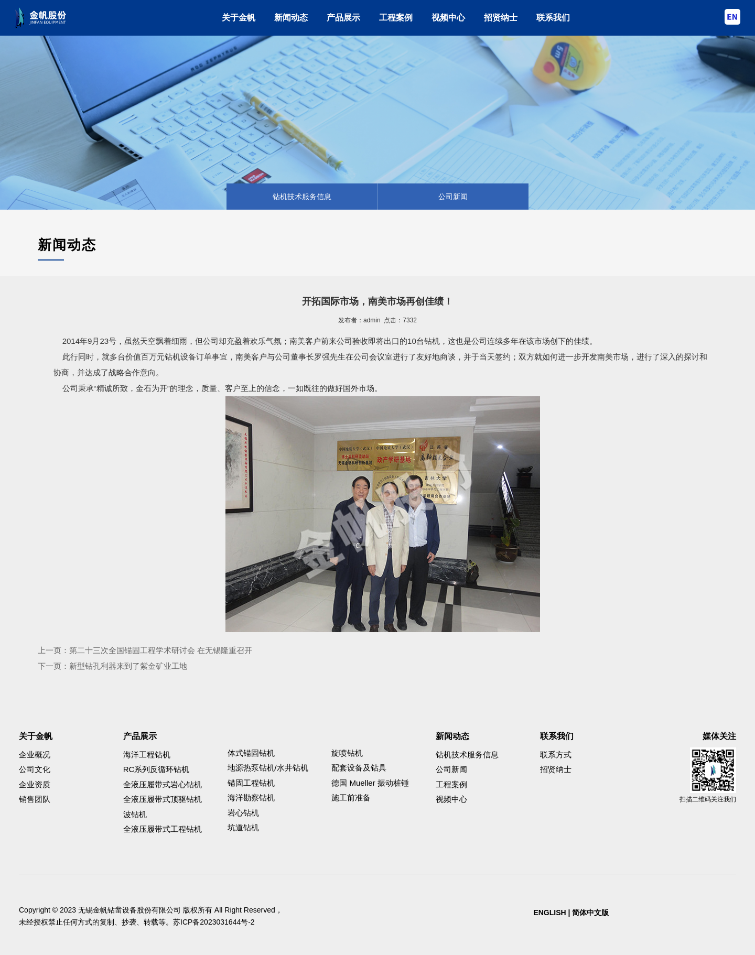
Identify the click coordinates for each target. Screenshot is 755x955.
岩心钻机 (243, 812)
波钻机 (135, 814)
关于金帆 (238, 17)
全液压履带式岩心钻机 (162, 784)
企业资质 (34, 784)
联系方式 (555, 754)
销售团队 (34, 799)
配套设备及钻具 (358, 767)
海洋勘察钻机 (251, 797)
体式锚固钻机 (251, 752)
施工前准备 (351, 797)
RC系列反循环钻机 (156, 769)
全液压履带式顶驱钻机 (162, 799)
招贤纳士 (500, 17)
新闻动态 (291, 17)
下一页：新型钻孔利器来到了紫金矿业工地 (112, 665)
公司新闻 (453, 196)
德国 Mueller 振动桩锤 (370, 782)
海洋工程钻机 (146, 754)
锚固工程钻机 (251, 782)
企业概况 (34, 754)
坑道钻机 (243, 827)
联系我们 (553, 17)
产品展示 (343, 17)
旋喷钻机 (347, 752)
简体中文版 (590, 912)
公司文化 (34, 769)
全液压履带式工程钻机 (162, 828)
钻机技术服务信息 (302, 196)
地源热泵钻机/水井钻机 (268, 767)
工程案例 (396, 17)
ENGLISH (549, 912)
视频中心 (448, 17)
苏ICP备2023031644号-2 (214, 922)
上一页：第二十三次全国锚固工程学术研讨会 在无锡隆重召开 (145, 650)
